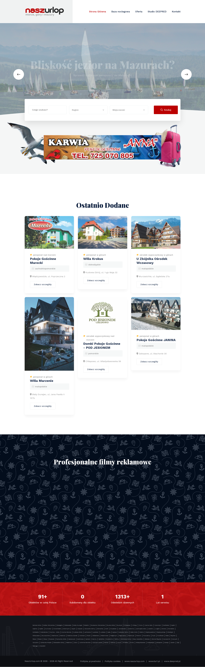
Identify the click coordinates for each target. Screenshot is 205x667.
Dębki (41, 629)
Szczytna (35, 642)
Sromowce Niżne (126, 639)
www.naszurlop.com (135, 661)
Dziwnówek (57, 629)
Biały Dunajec (77, 625)
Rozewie (51, 639)
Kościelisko (44, 632)
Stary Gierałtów (138, 639)
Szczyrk (174, 639)
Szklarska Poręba (45, 642)
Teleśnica (69, 642)
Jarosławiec (122, 629)
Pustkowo (160, 635)
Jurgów (157, 629)
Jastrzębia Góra (141, 629)
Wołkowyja (150, 642)
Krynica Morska (66, 632)
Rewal (40, 639)
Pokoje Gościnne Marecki (43, 263)
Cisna (141, 625)
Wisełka (125, 642)
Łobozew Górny (123, 632)
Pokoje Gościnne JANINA (156, 342)
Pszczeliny (146, 635)
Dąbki (173, 625)
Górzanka (100, 629)
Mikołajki (170, 632)
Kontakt (176, 11)
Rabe (167, 635)
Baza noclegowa (120, 11)
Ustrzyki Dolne (97, 642)
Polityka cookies (113, 661)
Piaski (89, 635)
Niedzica (62, 635)
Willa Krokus (93, 261)
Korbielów (36, 632)
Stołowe (147, 639)
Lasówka (95, 632)
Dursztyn (48, 629)
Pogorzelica (122, 635)
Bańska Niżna (37, 625)
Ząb (178, 642)
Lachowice (87, 632)
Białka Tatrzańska (49, 625)
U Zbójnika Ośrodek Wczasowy (152, 263)
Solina (117, 639)
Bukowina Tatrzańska (98, 625)
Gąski (74, 629)
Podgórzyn (113, 635)
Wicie (119, 642)
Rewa (34, 639)
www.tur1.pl (154, 661)
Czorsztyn (157, 625)
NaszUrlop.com (32, 661)
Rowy (45, 639)
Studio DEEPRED (157, 11)
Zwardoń (42, 646)
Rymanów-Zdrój (61, 639)
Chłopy (134, 625)
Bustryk (119, 625)
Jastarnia (131, 629)
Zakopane (159, 642)
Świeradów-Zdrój (58, 642)
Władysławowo (140, 642)
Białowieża (68, 625)
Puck (153, 635)
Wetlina (112, 642)
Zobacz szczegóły (43, 286)
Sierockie (101, 639)
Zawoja (166, 642)
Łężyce (114, 632)
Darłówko (166, 625)
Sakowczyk (71, 639)
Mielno (141, 632)
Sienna (94, 639)
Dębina (35, 629)
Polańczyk (131, 635)
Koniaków (171, 629)
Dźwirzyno (66, 629)
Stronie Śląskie (156, 639)
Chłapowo (127, 625)
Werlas (106, 642)
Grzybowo (113, 629)
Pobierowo (96, 635)
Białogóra (60, 625)
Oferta (138, 11)
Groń (106, 629)
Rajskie (173, 635)
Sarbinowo (80, 639)
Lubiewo (102, 632)
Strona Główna (97, 11)
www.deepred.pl (172, 661)
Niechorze (55, 635)
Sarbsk (88, 639)
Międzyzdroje (161, 632)
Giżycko (80, 629)
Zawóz (173, 642)
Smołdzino (109, 639)
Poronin (138, 635)
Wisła (132, 642)
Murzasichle (46, 635)
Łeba (108, 632)
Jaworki (150, 629)
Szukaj (165, 110)
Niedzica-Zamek (72, 635)
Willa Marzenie (41, 383)
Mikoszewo (36, 635)
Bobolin (86, 625)
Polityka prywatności (90, 661)
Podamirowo (104, 635)
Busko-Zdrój (111, 625)
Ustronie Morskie (85, 642)
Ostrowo (82, 635)
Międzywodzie (150, 632)
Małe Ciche (133, 632)
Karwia (164, 629)
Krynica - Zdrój (54, 632)
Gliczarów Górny (89, 629)
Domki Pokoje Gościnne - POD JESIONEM (101, 348)
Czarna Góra (148, 625)
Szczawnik (166, 639)
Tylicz (76, 642)
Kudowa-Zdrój (77, 632)
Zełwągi (35, 646)
